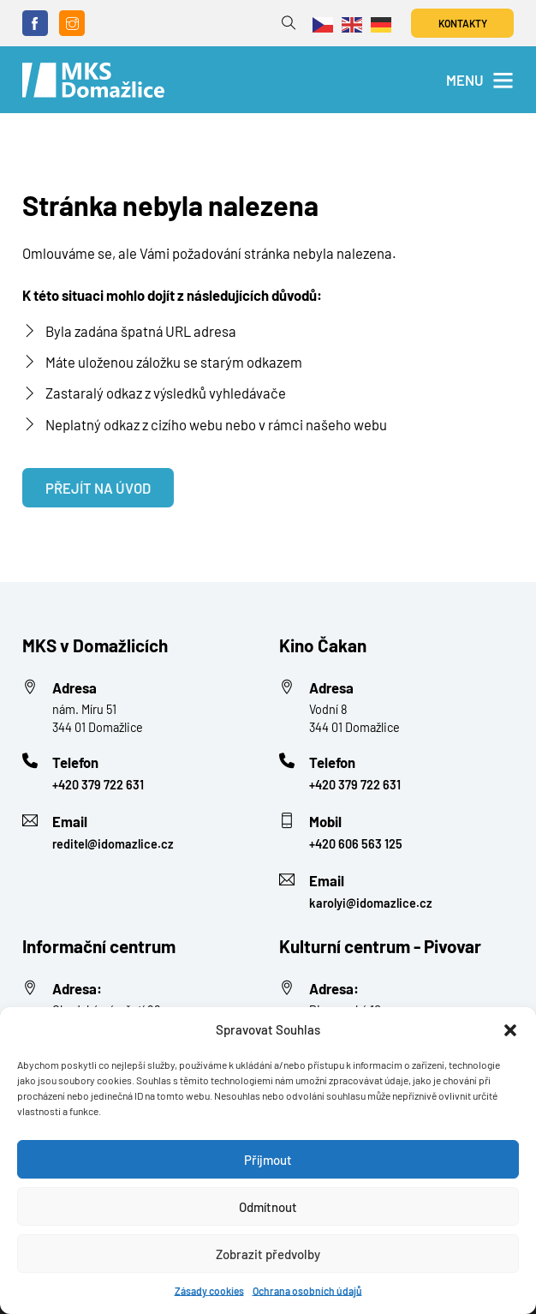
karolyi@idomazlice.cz (370, 903)
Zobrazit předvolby (268, 1254)
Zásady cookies (209, 1291)
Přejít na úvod (98, 487)
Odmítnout (268, 1207)
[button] (510, 1030)
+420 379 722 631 (98, 784)
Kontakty (462, 23)
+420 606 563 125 (355, 844)
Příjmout (268, 1159)
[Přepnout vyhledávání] (289, 23)
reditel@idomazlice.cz (113, 844)
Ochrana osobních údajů (307, 1291)
